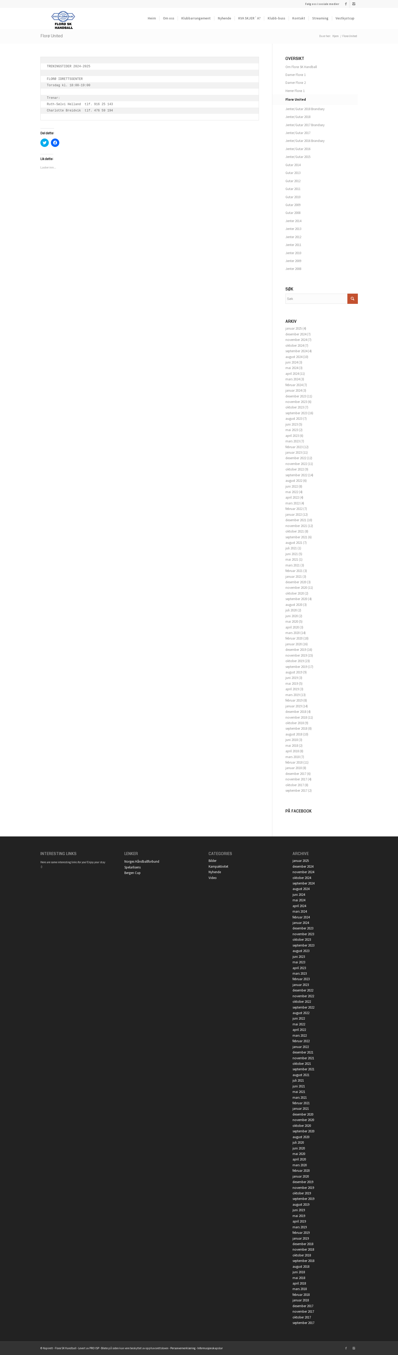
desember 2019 (295, 649)
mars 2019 (292, 695)
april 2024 (292, 373)
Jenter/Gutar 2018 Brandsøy (305, 109)
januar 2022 (293, 514)
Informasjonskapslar (210, 1348)
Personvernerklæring (182, 1348)
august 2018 (293, 734)
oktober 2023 (294, 407)
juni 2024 (291, 362)
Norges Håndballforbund (141, 861)
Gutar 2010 (292, 197)
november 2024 (296, 340)
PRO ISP (94, 1348)
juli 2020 (291, 610)
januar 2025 (293, 328)
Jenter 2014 (293, 221)
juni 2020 (291, 616)
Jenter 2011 (293, 245)
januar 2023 (293, 452)
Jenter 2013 (293, 229)
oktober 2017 (294, 785)
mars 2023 (292, 441)
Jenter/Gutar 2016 (297, 149)
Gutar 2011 (292, 189)
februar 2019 (294, 700)
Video (213, 878)
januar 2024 (293, 390)
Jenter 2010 (293, 253)
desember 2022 (295, 458)
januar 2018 (293, 768)
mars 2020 (292, 633)
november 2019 (296, 655)
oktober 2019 (294, 661)
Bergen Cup (132, 873)
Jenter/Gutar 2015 (297, 157)
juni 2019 (291, 678)
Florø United (51, 35)
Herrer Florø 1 (295, 91)
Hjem (335, 36)
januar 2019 (293, 706)
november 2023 (296, 402)
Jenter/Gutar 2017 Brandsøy (305, 125)
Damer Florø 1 (295, 75)
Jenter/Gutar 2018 (297, 117)
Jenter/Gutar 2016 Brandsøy (305, 141)
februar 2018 (294, 762)
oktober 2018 (294, 723)
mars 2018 (292, 757)
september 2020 (296, 599)
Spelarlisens (132, 867)
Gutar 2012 (292, 181)
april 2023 (292, 435)
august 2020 (293, 604)
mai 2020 (291, 621)
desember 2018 (295, 711)
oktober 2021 (294, 531)
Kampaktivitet (218, 866)
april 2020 (292, 627)
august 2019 (293, 672)
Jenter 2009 (293, 261)
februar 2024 (294, 385)
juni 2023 (291, 424)
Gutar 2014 (292, 165)
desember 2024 (295, 334)
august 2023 (293, 418)
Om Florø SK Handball (301, 67)
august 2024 (293, 357)
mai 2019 (291, 683)
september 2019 (296, 666)
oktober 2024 (294, 345)
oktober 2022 (294, 469)
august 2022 (293, 480)
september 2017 (296, 790)
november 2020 (296, 587)
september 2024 (296, 351)
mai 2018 (291, 745)
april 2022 (292, 497)
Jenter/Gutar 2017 (297, 133)
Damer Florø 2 (295, 82)
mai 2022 (291, 492)
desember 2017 (295, 773)
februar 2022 (294, 509)
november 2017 (296, 779)
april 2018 (292, 751)
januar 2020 (293, 644)
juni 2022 (291, 486)
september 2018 (296, 728)
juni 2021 (291, 554)
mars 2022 (292, 503)
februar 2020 (294, 638)
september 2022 (296, 475)
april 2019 (292, 689)
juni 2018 (291, 740)
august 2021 (293, 542)
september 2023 (296, 413)
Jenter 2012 (293, 237)
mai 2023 (291, 430)
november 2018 (296, 717)
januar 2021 (293, 576)
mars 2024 (292, 379)
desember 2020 (295, 582)
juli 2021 (291, 548)
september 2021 (296, 537)
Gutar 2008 (292, 213)
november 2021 (296, 526)
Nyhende (215, 872)
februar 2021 (294, 571)
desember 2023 (295, 396)
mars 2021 (292, 565)
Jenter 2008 (293, 269)
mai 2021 (291, 559)
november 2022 (296, 464)
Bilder (212, 860)
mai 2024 (291, 368)
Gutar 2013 (292, 173)
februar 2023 (294, 447)
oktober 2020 (294, 593)
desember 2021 (295, 520)
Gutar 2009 (292, 205)
